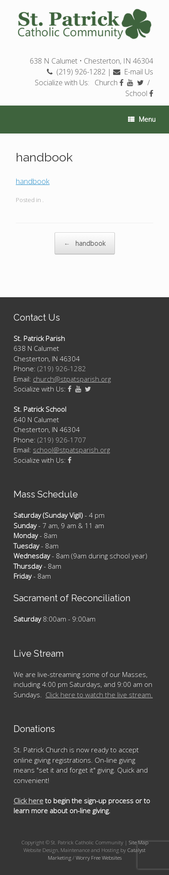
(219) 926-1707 (61, 439)
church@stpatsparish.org (72, 378)
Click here (28, 800)
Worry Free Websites (99, 857)
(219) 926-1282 (76, 72)
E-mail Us (133, 72)
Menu (141, 119)
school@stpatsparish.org (71, 449)
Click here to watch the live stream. (99, 694)
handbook (33, 181)
